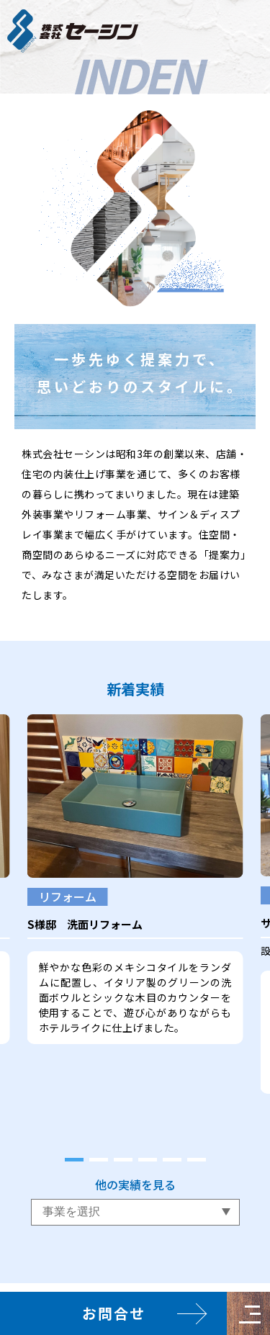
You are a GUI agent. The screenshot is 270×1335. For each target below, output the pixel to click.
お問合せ (113, 1313)
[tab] (74, 1159)
